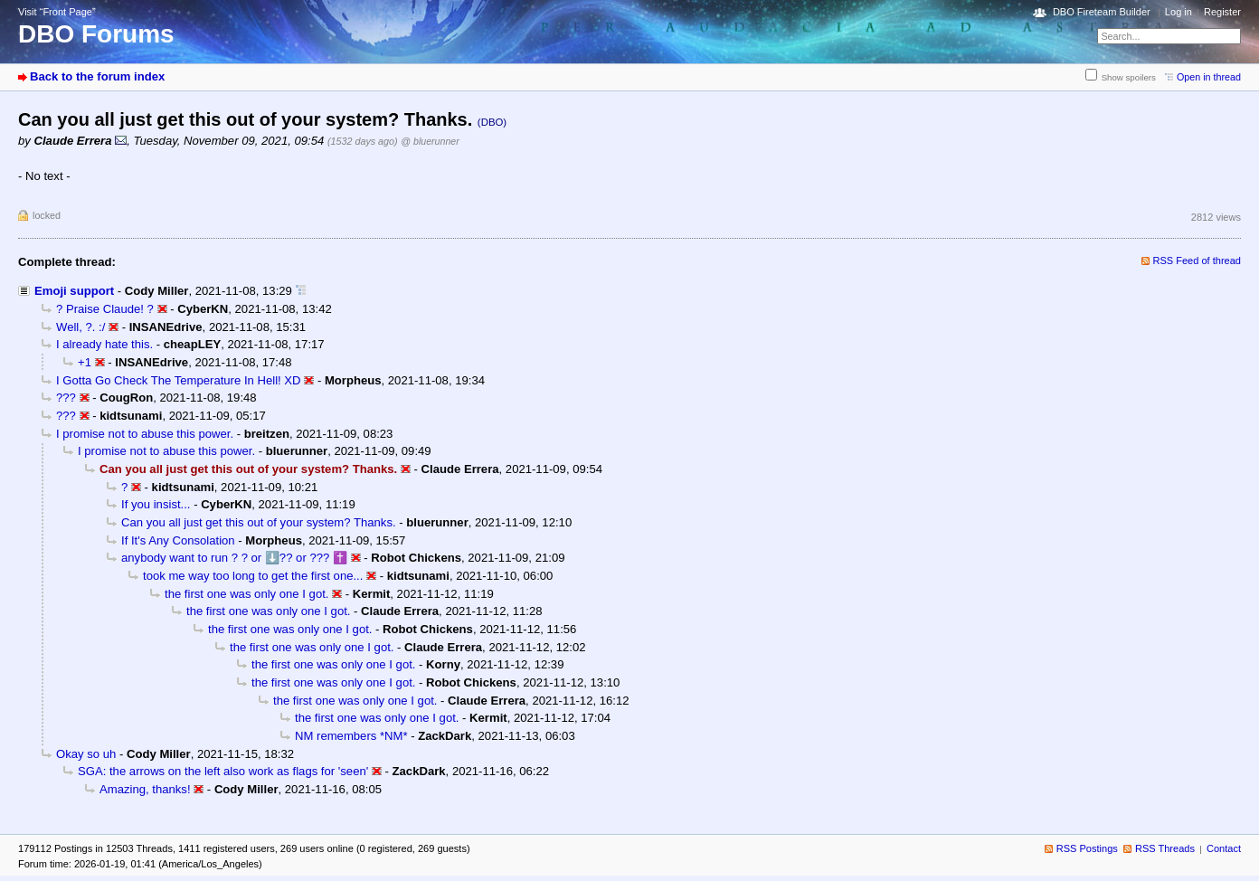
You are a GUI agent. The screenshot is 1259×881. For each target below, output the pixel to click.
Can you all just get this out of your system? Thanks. (258, 522)
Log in (1178, 11)
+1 (84, 362)
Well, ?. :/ (80, 327)
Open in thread (1209, 76)
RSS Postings (1087, 848)
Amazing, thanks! (145, 789)
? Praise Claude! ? (105, 309)
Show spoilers (1129, 77)
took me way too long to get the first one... (253, 576)
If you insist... (156, 504)
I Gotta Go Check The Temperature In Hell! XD (178, 380)
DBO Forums (96, 34)
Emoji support (74, 291)
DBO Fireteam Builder (1101, 11)
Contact (1224, 848)
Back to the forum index (97, 76)
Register (1222, 11)
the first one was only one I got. (246, 594)
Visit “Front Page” (57, 11)
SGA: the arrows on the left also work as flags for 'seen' (223, 771)
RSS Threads (1165, 848)
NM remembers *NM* (351, 736)
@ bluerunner (430, 141)
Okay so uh (86, 754)
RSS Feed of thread (1197, 260)
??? (66, 397)
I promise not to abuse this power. (144, 433)
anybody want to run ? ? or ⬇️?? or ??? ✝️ (234, 557)
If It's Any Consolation (178, 540)
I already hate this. (104, 344)
